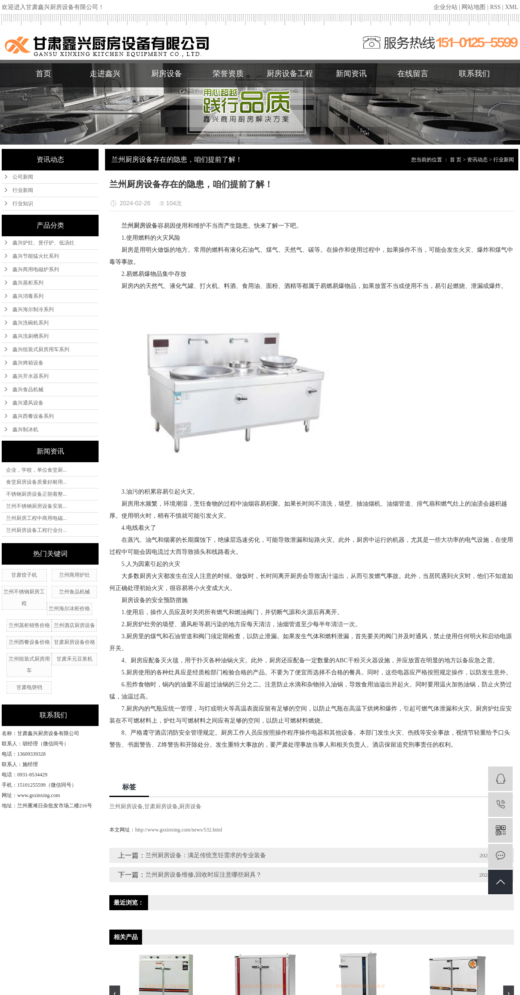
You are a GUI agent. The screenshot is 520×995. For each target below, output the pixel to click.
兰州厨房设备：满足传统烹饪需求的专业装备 (205, 855)
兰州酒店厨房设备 (74, 625)
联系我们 (474, 73)
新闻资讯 (351, 73)
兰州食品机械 (74, 592)
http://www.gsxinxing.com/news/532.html (178, 830)
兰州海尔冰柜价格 (69, 609)
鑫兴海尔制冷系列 (33, 309)
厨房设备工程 (289, 73)
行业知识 (22, 204)
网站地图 (473, 7)
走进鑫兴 (105, 73)
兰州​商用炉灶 (74, 575)
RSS (495, 7)
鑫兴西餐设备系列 (33, 416)
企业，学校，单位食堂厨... (36, 470)
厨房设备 (166, 73)
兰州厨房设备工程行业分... (36, 530)
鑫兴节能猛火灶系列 (35, 256)
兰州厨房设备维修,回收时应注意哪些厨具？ (203, 874)
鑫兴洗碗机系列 (30, 323)
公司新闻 (22, 177)
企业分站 (445, 7)
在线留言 (412, 73)
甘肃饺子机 (24, 575)
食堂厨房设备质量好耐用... (36, 482)
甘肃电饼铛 (29, 687)
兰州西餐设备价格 (29, 642)
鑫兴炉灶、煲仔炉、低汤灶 (43, 243)
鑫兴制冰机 (25, 429)
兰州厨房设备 (126, 806)
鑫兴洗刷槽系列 (30, 336)
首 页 (455, 160)
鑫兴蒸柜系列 (27, 283)
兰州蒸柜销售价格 (29, 625)
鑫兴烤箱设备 (27, 363)
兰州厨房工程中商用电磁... (36, 518)
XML (511, 7)
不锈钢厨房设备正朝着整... (36, 494)
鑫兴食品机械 (27, 389)
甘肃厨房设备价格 (74, 642)
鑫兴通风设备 (27, 403)
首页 (43, 73)
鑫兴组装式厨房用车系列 (40, 349)
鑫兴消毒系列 (27, 296)
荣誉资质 (228, 73)
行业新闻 (22, 190)
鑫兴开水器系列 (30, 376)
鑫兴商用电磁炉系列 (35, 269)
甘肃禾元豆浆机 (74, 659)
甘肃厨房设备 (161, 806)
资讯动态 (477, 160)
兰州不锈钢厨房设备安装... (36, 506)
